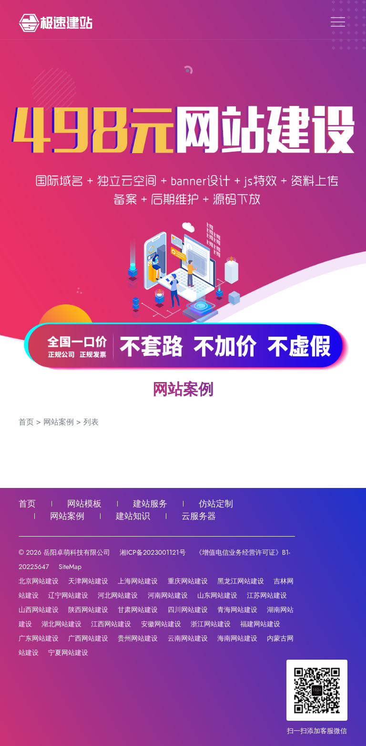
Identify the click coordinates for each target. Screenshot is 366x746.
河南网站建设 (168, 595)
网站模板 (84, 503)
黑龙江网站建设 (240, 581)
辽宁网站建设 (68, 595)
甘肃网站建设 (138, 609)
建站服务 (150, 503)
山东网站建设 (217, 595)
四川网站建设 (188, 609)
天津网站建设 (88, 581)
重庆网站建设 (188, 581)
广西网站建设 (88, 638)
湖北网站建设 (61, 624)
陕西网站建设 (88, 609)
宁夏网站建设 (68, 652)
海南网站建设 (237, 638)
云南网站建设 (188, 638)
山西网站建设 (39, 609)
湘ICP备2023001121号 (152, 552)
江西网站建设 (111, 624)
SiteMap (70, 566)
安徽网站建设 (161, 624)
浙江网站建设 (211, 624)
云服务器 (199, 516)
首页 (26, 421)
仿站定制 (216, 503)
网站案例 (58, 421)
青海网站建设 (237, 609)
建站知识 (133, 516)
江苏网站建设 (267, 595)
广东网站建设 (39, 638)
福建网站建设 (260, 624)
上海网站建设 (138, 581)
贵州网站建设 (138, 638)
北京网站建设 (39, 581)
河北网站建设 (118, 595)
